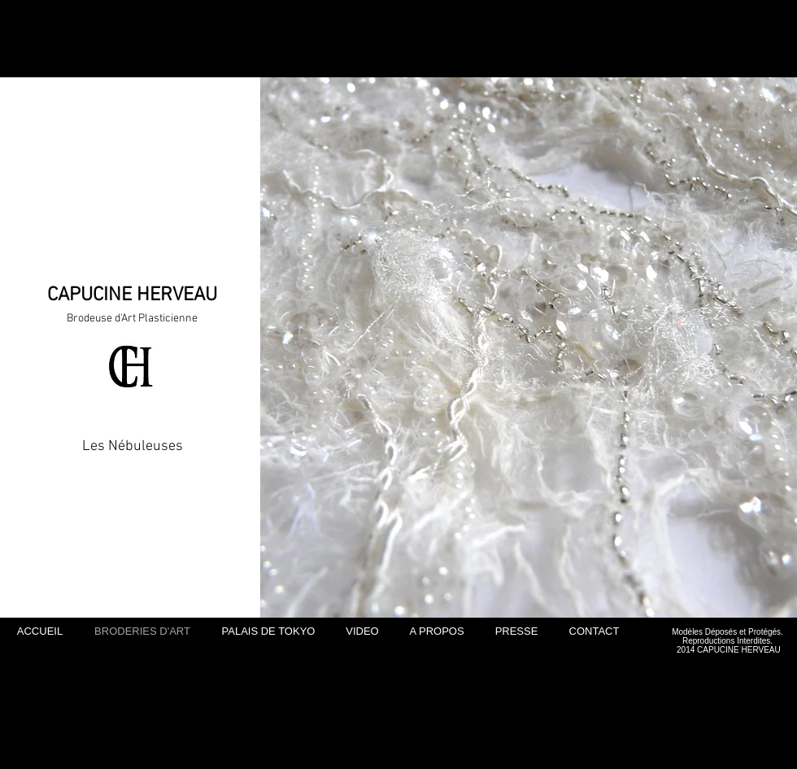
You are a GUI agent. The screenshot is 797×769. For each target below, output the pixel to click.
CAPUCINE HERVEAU (132, 295)
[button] (528, 347)
